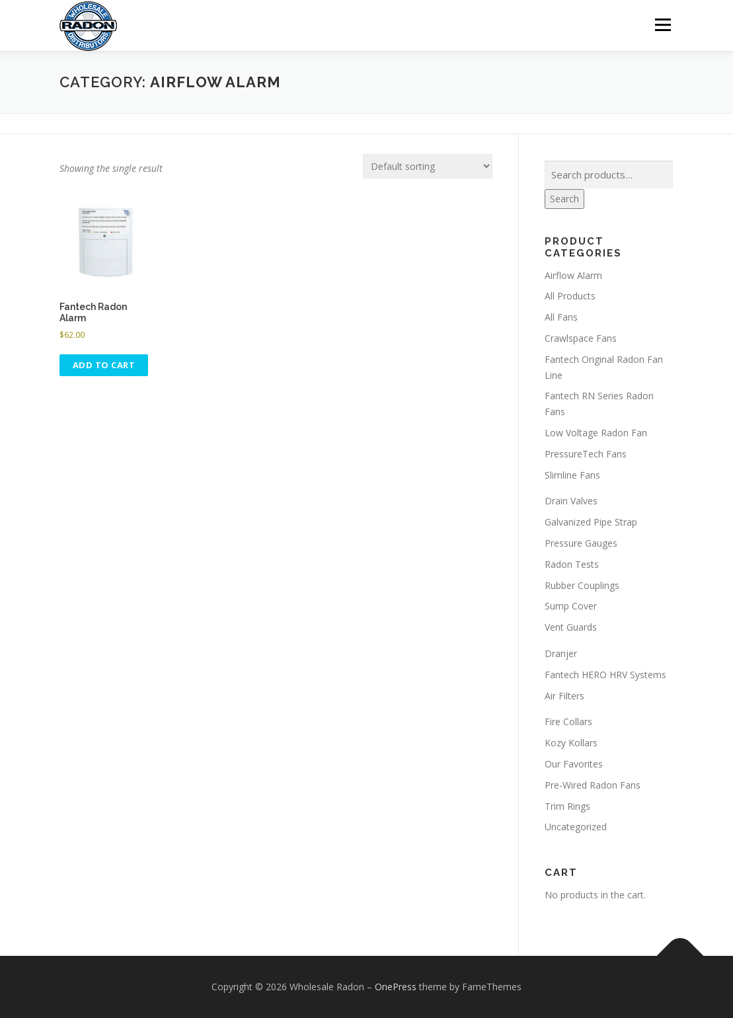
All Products (570, 296)
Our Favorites (574, 764)
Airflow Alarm (573, 275)
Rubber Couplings (582, 585)
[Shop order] (427, 166)
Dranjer (561, 653)
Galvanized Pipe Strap (591, 522)
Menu (662, 25)
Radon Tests (572, 564)
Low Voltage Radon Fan (596, 432)
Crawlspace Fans (581, 338)
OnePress (395, 986)
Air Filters (564, 695)
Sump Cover (571, 606)
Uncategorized (576, 826)
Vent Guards (571, 627)
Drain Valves (571, 500)
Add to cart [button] (104, 365)
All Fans (561, 317)
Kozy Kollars (571, 742)
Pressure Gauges (581, 543)
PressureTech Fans (586, 454)
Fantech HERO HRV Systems (605, 674)
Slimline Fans (572, 475)
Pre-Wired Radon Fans (592, 785)
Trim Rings (567, 805)
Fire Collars (568, 721)
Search (564, 198)
